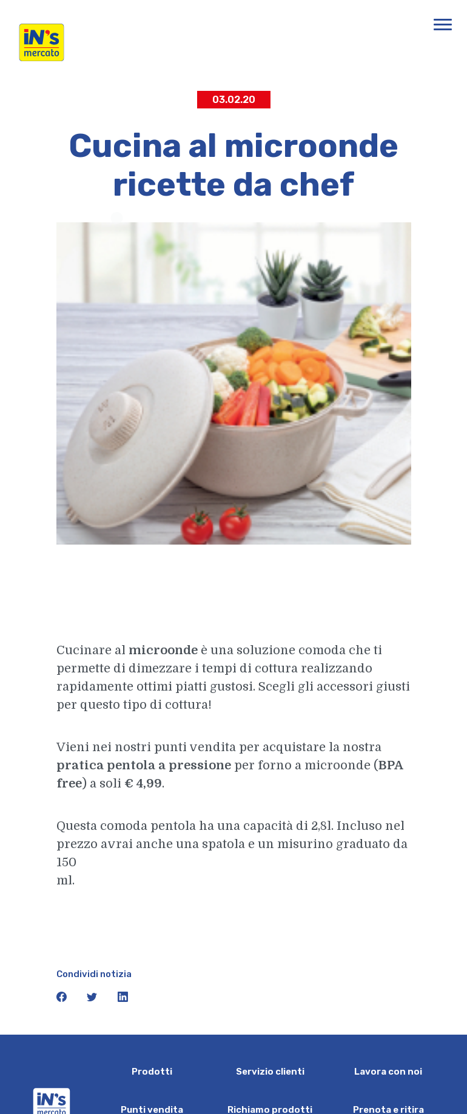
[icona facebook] (62, 999)
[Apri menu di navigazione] (443, 24)
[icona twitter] (93, 999)
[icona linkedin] (123, 999)
